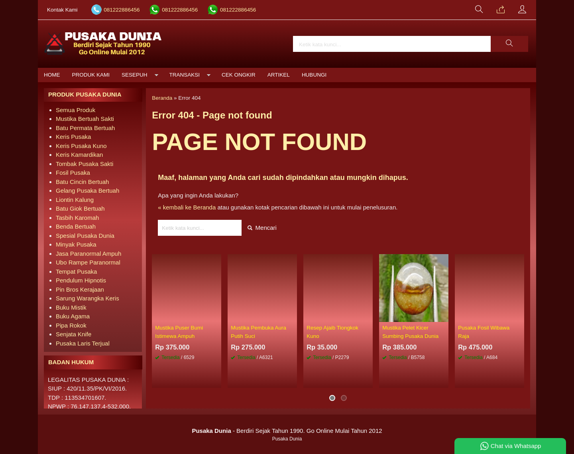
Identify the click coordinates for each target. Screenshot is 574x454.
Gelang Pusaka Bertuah (87, 190)
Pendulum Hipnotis (81, 280)
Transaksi (184, 75)
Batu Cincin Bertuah (82, 181)
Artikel (278, 75)
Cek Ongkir (239, 75)
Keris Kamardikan (79, 154)
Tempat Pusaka (76, 271)
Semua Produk (75, 110)
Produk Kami (91, 75)
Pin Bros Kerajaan (80, 289)
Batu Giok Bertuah (80, 208)
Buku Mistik (71, 307)
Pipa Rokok (71, 325)
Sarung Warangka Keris (87, 298)
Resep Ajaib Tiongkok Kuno (332, 332)
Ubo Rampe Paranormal (88, 262)
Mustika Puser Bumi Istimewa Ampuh (179, 332)
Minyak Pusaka (76, 244)
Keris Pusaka (73, 136)
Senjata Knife (73, 334)
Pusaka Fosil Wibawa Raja (483, 332)
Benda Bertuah (76, 226)
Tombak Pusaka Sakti (84, 163)
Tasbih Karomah (77, 217)
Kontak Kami (62, 10)
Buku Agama (73, 316)
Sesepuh (134, 75)
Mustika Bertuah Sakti (85, 118)
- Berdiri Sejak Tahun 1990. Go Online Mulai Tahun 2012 (287, 430)
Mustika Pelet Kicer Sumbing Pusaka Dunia (410, 332)
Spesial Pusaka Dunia (85, 235)
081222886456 (122, 10)
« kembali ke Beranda (187, 207)
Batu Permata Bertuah (85, 127)
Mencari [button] (262, 227)
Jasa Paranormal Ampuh (88, 253)
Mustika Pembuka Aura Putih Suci (258, 332)
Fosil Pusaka (73, 172)
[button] (509, 44)
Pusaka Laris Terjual (83, 343)
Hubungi (314, 75)
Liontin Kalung (75, 199)
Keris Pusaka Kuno (81, 145)
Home (52, 75)
